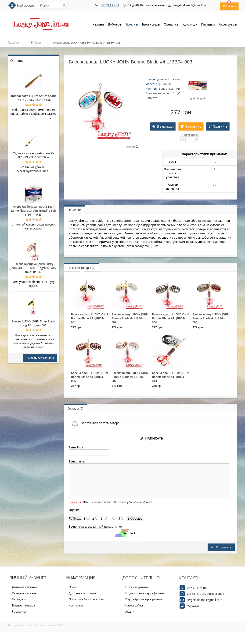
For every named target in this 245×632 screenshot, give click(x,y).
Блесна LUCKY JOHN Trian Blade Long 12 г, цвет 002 (33, 323)
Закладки (19, 599)
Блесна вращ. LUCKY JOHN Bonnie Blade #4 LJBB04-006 (89, 377)
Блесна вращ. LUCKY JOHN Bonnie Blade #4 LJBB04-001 (89, 318)
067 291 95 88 (110, 5)
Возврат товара (23, 605)
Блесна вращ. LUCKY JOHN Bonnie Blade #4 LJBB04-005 (210, 318)
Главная (13, 42)
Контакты (76, 605)
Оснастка (171, 24)
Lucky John (175, 79)
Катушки (208, 24)
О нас (73, 587)
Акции (130, 611)
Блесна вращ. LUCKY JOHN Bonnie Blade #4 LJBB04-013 (170, 377)
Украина (193, 606)
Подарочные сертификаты (145, 593)
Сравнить (220, 126)
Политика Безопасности (86, 599)
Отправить (221, 547)
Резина (98, 24)
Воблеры (115, 24)
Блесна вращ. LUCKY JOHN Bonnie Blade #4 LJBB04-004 (170, 318)
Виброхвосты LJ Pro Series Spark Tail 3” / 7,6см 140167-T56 (33, 98)
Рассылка (19, 611)
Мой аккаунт (25, 5)
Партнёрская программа (143, 599)
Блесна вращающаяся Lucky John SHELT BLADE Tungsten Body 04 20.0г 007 (33, 268)
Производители (137, 587)
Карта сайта (134, 605)
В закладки (165, 126)
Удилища (189, 24)
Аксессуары (228, 24)
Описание (75, 210)
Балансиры (151, 24)
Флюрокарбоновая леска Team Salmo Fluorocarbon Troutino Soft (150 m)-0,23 (33, 211)
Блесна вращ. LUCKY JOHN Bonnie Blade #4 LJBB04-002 (130, 318)
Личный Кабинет (24, 587)
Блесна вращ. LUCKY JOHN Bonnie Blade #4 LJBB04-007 (130, 377)
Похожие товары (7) (82, 268)
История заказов (24, 593)
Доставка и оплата (82, 593)
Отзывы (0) (75, 408)
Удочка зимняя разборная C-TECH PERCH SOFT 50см (33, 155)
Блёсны (132, 24)
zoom (132, 146)
